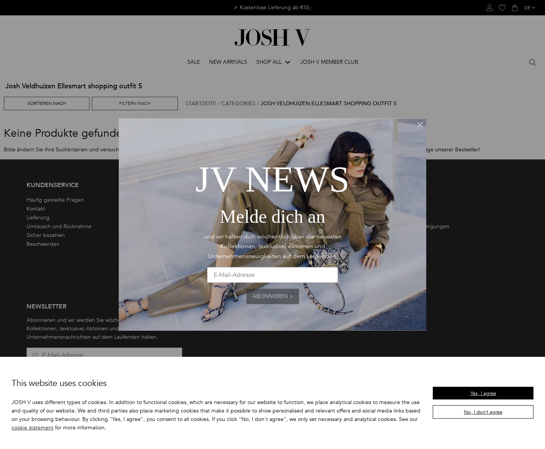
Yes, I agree (483, 393)
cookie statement (32, 427)
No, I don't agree (483, 412)
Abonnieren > (273, 296)
